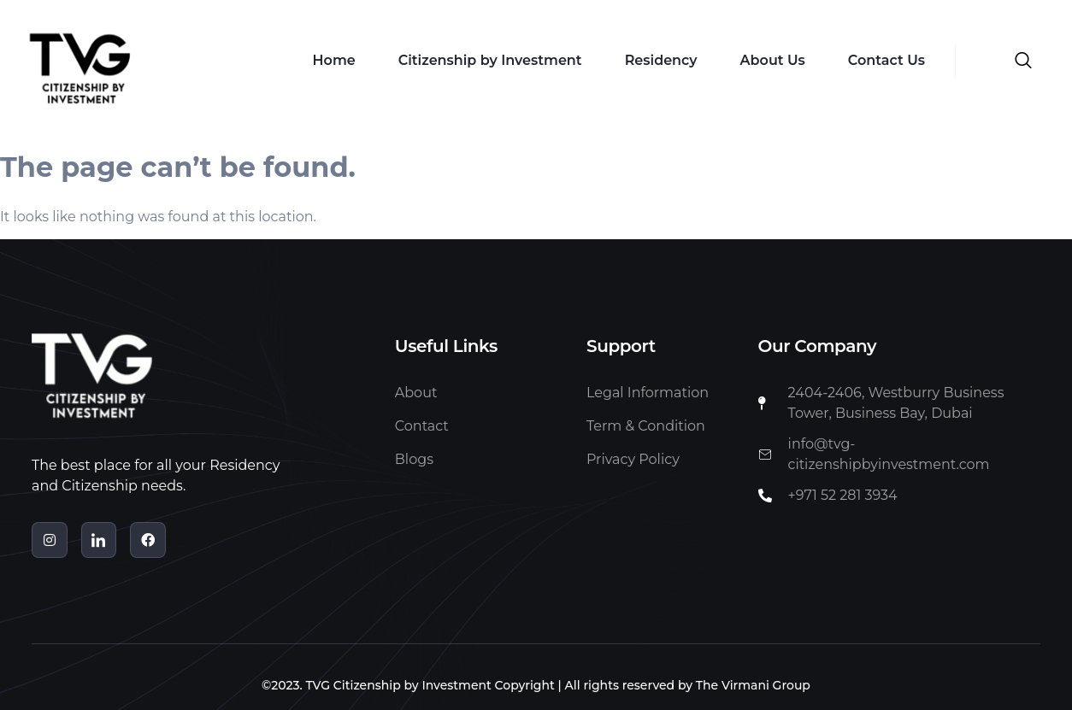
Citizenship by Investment (490, 60)
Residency (661, 60)
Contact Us (886, 60)
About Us (772, 60)
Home (334, 60)
